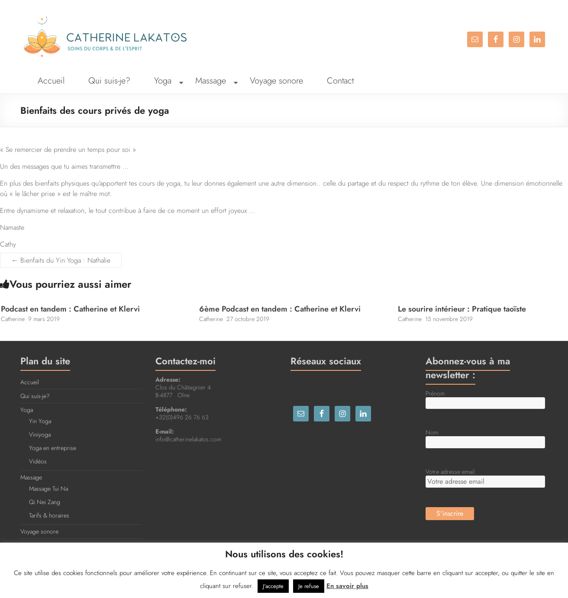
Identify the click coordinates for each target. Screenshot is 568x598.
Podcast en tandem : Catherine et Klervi (70, 309)
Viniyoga (40, 434)
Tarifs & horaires (49, 515)
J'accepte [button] (273, 586)
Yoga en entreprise (52, 448)
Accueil (51, 80)
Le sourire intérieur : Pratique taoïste (462, 309)
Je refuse (308, 586)
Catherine (13, 319)
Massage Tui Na (48, 488)
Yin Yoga (40, 421)
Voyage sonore (276, 80)
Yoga (162, 80)
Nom (432, 432)
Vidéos (38, 461)
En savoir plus (347, 586)
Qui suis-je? (109, 80)
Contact (340, 80)
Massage (210, 80)
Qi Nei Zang (44, 502)
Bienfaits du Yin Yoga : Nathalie (60, 260)
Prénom (435, 393)
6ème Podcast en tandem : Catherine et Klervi (280, 309)
